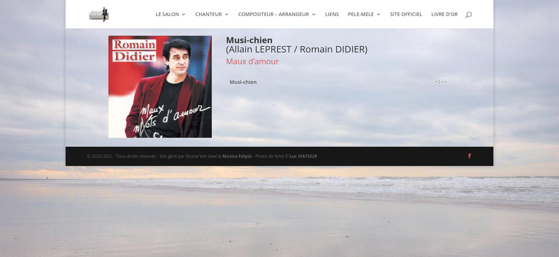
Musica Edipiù (237, 156)
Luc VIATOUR (303, 156)
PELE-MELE (361, 14)
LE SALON (167, 14)
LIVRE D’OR (444, 14)
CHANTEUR (208, 14)
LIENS (332, 14)
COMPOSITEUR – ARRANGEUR (273, 14)
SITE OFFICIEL (406, 14)
